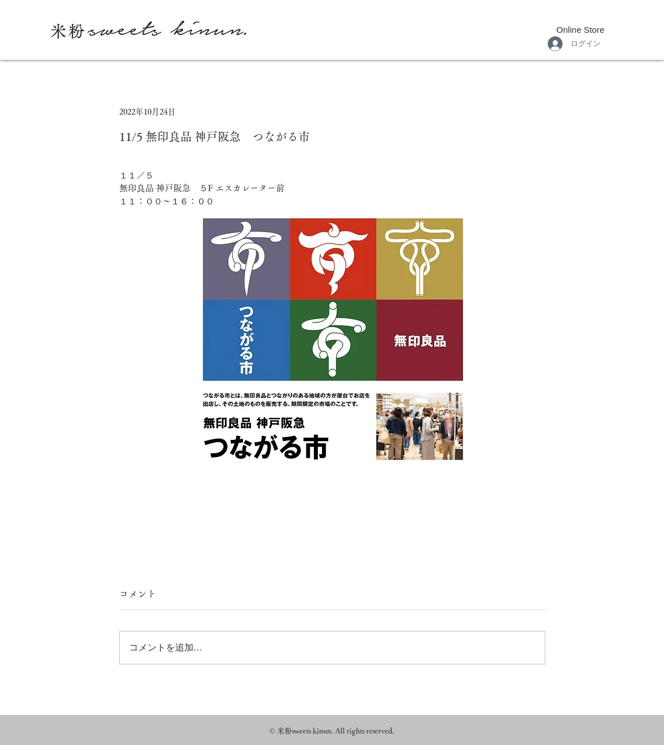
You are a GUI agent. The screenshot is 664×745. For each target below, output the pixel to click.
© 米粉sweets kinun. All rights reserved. (332, 731)
